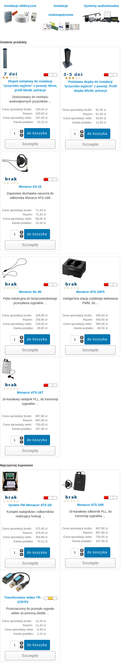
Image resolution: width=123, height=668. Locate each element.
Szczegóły (30, 144)
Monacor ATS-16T (30, 392)
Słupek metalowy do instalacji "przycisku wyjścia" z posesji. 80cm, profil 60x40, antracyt (30, 85)
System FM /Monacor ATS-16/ (30, 505)
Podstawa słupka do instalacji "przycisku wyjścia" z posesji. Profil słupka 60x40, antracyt (90, 86)
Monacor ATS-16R (90, 505)
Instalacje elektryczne (20, 14)
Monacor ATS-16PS (90, 292)
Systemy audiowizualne (102, 13)
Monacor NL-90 (30, 292)
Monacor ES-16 (30, 186)
